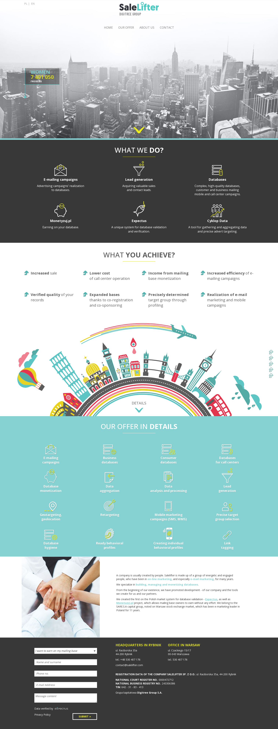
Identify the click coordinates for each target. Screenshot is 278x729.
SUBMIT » (85, 716)
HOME (108, 28)
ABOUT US (146, 28)
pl (25, 3)
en (33, 3)
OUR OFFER (126, 28)
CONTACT (167, 28)
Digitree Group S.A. (149, 692)
